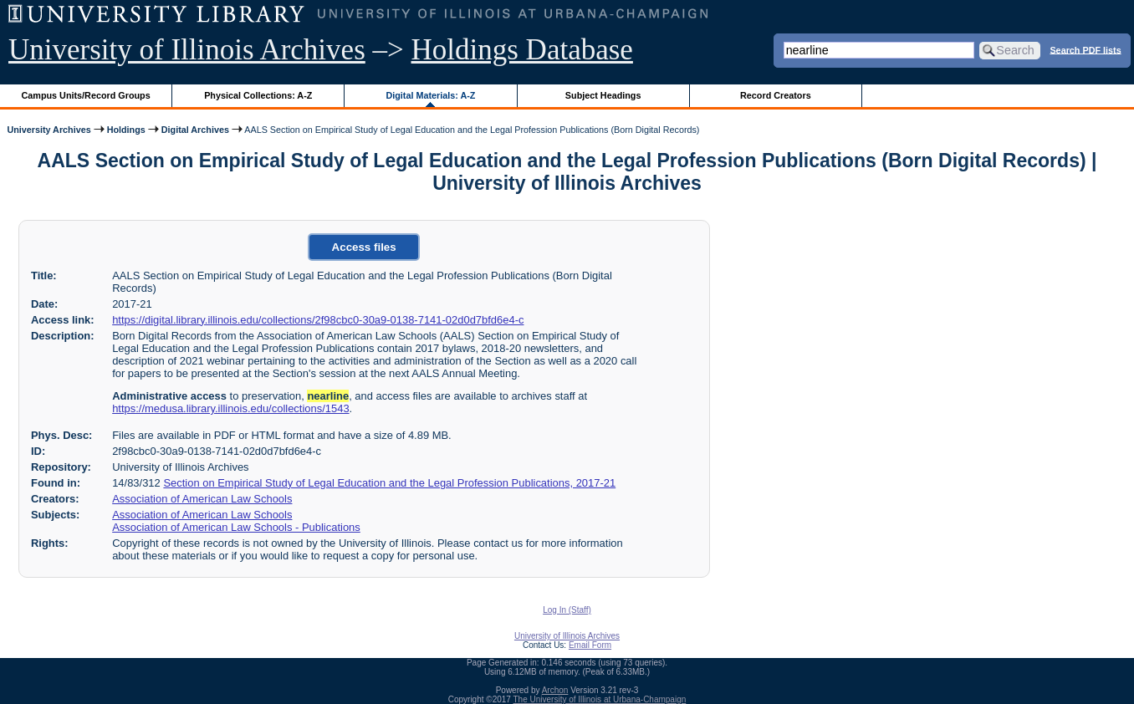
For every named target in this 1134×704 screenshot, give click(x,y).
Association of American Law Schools (202, 498)
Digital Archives (195, 130)
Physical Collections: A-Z (258, 95)
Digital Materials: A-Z (430, 95)
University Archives (48, 130)
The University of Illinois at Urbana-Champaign (600, 699)
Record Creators (775, 95)
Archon (555, 690)
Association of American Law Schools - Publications (236, 527)
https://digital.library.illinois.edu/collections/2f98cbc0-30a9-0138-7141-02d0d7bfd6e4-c (318, 320)
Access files (364, 247)
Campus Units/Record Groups (86, 95)
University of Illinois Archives (186, 49)
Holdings (126, 130)
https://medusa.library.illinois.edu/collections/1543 (230, 408)
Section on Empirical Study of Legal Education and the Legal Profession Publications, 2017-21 (389, 483)
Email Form (590, 645)
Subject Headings (603, 95)
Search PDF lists (1085, 49)
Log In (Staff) (567, 610)
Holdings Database (522, 49)
